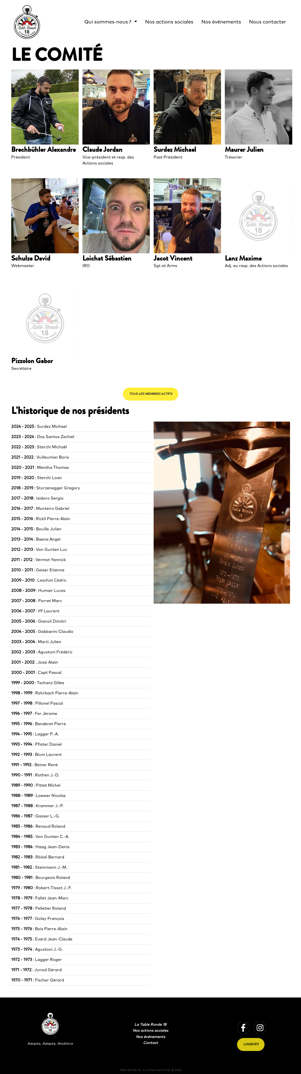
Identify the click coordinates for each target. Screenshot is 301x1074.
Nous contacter (267, 22)
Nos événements (221, 22)
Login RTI (250, 1044)
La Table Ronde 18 (150, 1024)
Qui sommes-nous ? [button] (108, 22)
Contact (150, 1043)
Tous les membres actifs (150, 394)
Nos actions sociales (169, 22)
